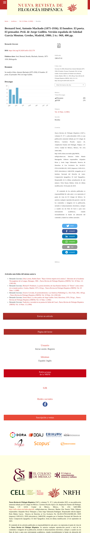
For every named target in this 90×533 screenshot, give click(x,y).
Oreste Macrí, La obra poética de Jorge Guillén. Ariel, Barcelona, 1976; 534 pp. (49, 297)
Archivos (14, 21)
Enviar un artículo (45, 316)
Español (41, 361)
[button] (69, 226)
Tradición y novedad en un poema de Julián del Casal (40, 302)
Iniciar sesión (40, 349)
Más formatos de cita (63, 85)
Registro (51, 349)
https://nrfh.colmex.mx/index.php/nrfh (21, 509)
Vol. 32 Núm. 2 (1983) (26, 21)
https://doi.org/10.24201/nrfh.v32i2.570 (22, 50)
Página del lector (45, 332)
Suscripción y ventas (45, 417)
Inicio (6, 21)
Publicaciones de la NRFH (45, 373)
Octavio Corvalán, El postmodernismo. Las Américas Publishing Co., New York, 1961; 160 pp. (54, 293)
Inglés (49, 361)
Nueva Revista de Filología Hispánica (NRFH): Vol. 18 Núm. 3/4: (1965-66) (35, 295)
